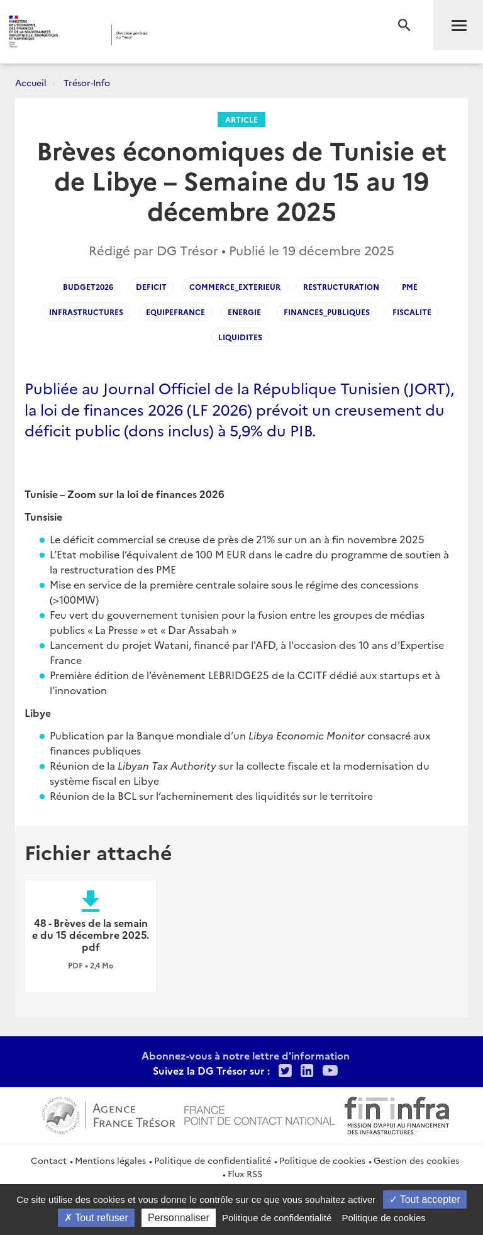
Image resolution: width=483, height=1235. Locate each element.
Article (241, 119)
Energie (244, 311)
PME (410, 286)
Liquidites (240, 336)
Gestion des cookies (416, 1160)
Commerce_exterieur (234, 286)
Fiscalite (411, 311)
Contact (49, 1160)
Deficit (151, 286)
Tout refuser (96, 1217)
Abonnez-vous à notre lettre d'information (246, 1055)
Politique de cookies (322, 1160)
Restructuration (341, 286)
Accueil (31, 82)
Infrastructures (86, 311)
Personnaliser (178, 1217)
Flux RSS (245, 1173)
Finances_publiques (327, 311)
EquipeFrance (175, 311)
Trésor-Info (87, 82)
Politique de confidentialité (212, 1160)
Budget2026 (88, 286)
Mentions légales (110, 1160)
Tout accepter (424, 1199)
